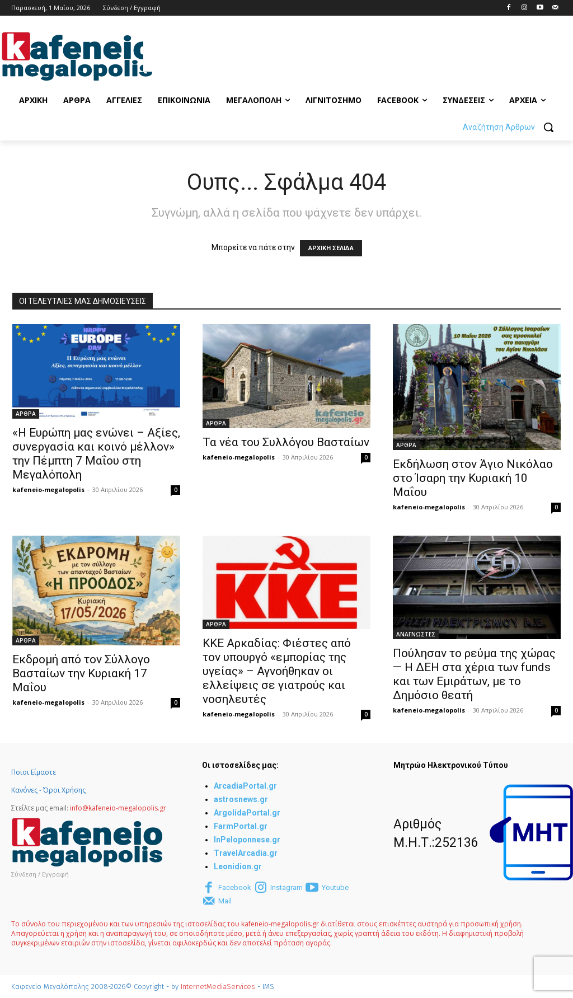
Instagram (286, 887)
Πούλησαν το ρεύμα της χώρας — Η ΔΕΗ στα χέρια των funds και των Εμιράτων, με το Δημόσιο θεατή (474, 674)
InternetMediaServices (218, 986)
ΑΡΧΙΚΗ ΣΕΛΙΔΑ (331, 248)
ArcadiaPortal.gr (245, 785)
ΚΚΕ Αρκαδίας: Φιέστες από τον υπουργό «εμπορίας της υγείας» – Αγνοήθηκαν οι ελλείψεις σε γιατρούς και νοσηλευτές (277, 671)
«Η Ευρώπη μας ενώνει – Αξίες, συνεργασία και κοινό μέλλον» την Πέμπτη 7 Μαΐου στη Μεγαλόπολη (96, 453)
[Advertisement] (274, 55)
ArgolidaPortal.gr (247, 812)
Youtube (335, 887)
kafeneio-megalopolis (48, 489)
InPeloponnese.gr (247, 839)
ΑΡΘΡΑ (26, 414)
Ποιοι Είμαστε (33, 772)
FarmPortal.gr (240, 826)
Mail (225, 901)
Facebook (234, 887)
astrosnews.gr (241, 799)
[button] (512, 127)
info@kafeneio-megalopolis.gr (118, 808)
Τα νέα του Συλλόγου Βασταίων (286, 442)
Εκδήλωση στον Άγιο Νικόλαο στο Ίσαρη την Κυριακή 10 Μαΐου (473, 478)
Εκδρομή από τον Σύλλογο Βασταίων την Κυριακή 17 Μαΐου (81, 673)
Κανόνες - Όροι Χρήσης (48, 790)
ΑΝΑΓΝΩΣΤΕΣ (415, 634)
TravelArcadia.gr (246, 853)
